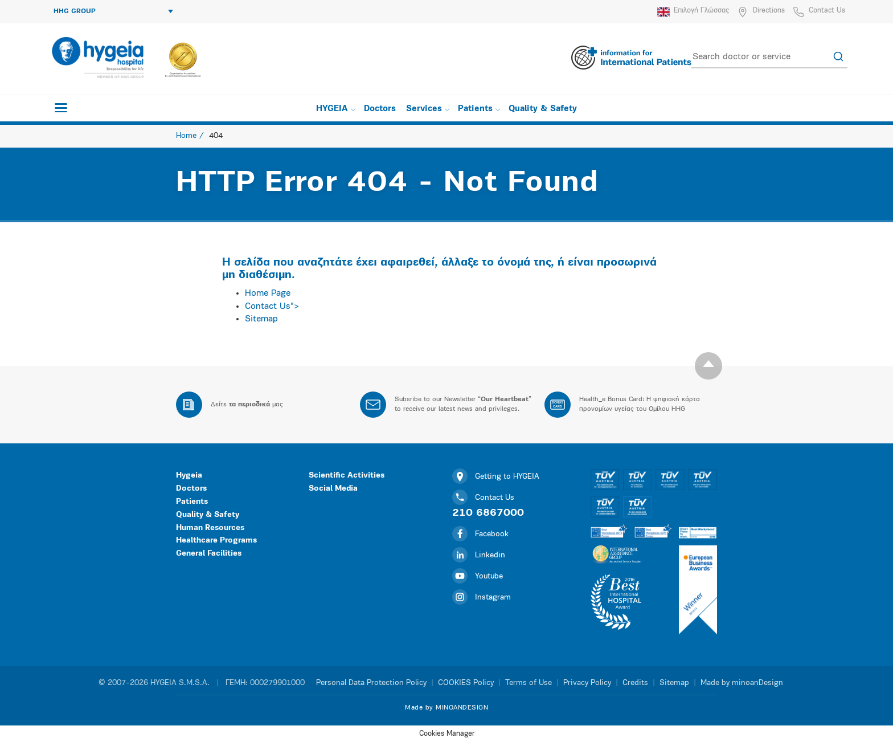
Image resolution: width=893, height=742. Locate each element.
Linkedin (478, 555)
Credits (635, 683)
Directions (769, 10)
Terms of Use (528, 683)
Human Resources (210, 528)
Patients (479, 109)
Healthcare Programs (216, 540)
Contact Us (827, 10)
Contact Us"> (272, 306)
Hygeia (189, 475)
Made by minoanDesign (742, 683)
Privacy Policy (587, 683)
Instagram (481, 597)
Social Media (333, 488)
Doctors (380, 109)
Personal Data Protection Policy (371, 683)
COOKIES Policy (466, 683)
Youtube (477, 576)
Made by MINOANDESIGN (446, 707)
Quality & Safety (543, 109)
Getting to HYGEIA (495, 476)
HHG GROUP (113, 11)
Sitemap (261, 319)
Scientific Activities (346, 475)
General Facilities (208, 553)
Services (427, 109)
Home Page (267, 293)
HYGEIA (335, 109)
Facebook (480, 534)
